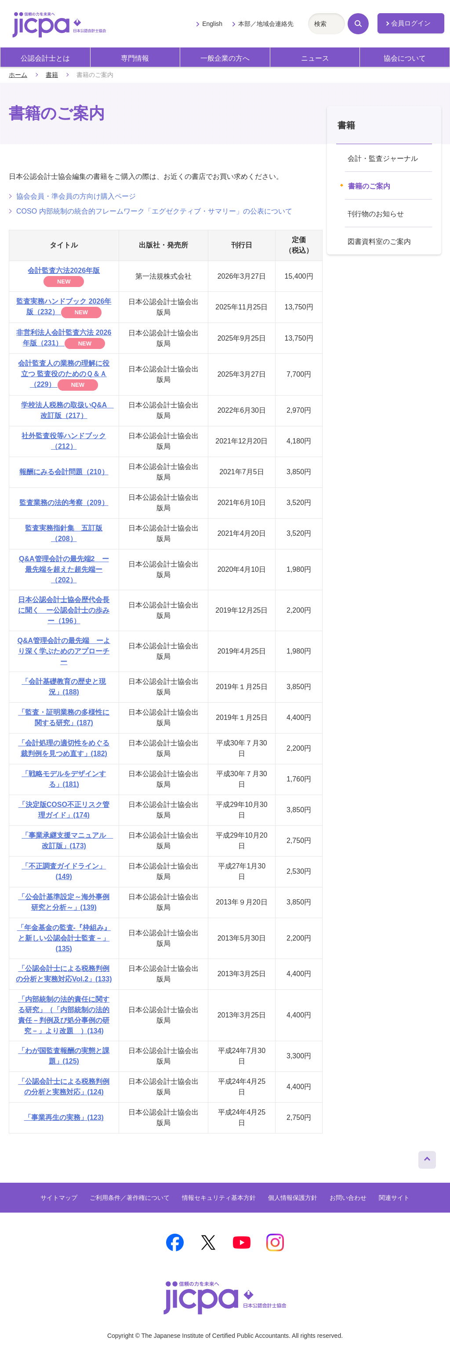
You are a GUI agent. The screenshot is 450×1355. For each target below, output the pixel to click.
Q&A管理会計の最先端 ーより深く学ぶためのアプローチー (63, 651)
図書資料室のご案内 (379, 241)
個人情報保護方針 (292, 1197)
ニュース (315, 58)
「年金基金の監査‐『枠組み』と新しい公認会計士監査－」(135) (64, 938)
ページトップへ (427, 1157)
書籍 (52, 74)
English (212, 23)
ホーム (18, 74)
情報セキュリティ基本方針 (219, 1197)
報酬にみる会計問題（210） (64, 472)
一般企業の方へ (225, 58)
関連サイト (394, 1197)
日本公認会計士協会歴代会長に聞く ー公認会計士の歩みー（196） (63, 610)
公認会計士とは (45, 58)
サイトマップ (58, 1197)
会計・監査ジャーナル (383, 158)
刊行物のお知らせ (376, 214)
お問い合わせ (348, 1197)
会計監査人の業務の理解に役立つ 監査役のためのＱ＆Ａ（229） (63, 374)
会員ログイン (411, 23)
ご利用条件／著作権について (130, 1197)
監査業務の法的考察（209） (64, 502)
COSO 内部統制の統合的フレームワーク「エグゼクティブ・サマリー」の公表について (154, 211)
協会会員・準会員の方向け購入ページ (76, 196)
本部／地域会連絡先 (266, 23)
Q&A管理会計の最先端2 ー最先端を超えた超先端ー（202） (64, 569)
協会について (405, 58)
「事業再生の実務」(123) (64, 1117)
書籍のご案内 (369, 186)
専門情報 (135, 58)
